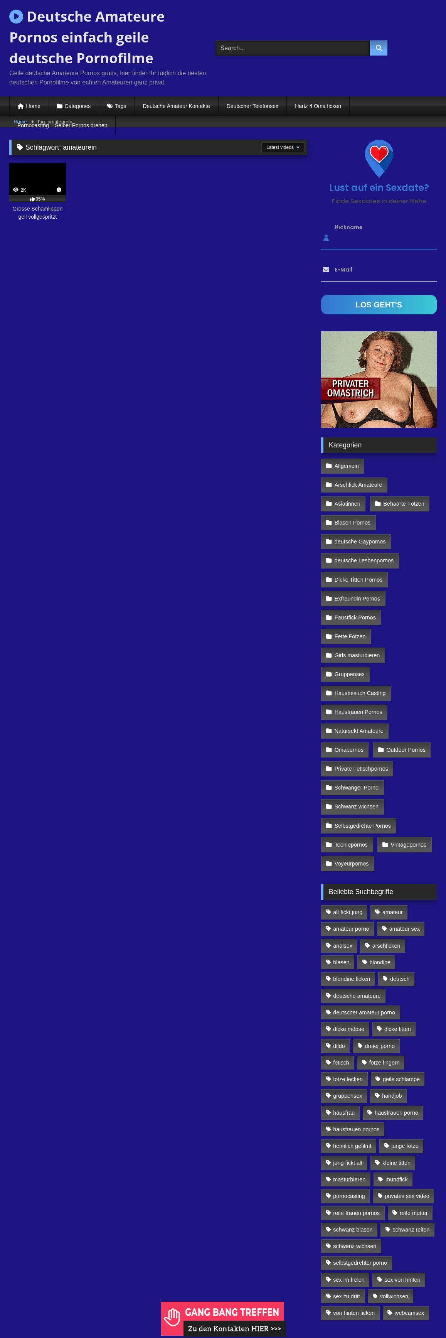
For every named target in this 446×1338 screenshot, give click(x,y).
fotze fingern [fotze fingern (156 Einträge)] (384, 997)
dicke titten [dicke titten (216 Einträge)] (397, 963)
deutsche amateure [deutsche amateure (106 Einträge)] (356, 930)
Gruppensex (349, 632)
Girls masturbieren (357, 615)
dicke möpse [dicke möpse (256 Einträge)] (348, 963)
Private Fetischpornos (361, 716)
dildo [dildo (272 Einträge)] (339, 980)
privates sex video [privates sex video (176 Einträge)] (407, 1130)
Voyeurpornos (351, 799)
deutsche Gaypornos (359, 515)
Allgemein (346, 465)
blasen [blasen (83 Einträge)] (341, 897)
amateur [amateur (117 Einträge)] (392, 847)
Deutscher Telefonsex (252, 106)
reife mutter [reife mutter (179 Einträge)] (414, 1147)
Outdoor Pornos (404, 699)
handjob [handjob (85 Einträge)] (392, 1030)
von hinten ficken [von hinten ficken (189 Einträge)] (354, 1247)
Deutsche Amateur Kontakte (176, 106)
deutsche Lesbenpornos (364, 532)
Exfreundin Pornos (357, 565)
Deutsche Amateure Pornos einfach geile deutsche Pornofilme (87, 37)
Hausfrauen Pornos (358, 666)
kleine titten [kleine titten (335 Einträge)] (396, 1097)
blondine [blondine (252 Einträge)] (380, 897)
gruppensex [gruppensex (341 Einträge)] (347, 1030)
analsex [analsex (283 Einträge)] (342, 880)
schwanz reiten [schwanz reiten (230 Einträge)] (411, 1164)
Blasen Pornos (352, 499)
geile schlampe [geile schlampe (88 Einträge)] (401, 1014)
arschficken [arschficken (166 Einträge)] (386, 880)
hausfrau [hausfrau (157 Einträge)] (344, 1047)
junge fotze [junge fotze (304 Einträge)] (404, 1080)
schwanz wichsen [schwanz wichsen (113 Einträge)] (354, 1181)
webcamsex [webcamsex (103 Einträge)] (409, 1247)
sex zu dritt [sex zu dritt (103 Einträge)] (346, 1231)
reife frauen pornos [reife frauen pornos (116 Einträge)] (356, 1147)
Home (33, 106)
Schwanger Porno (356, 732)
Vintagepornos (407, 783)
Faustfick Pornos (354, 582)
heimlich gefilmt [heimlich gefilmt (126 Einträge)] (352, 1080)
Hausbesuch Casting (359, 649)
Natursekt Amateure (358, 682)
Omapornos (348, 699)
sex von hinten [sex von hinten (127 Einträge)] (403, 1214)
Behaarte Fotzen (402, 482)
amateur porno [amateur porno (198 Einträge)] (351, 863)
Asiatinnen (347, 482)
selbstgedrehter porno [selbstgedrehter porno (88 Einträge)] (360, 1197)
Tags (120, 106)
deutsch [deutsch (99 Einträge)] (399, 913)
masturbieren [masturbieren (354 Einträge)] (349, 1113)
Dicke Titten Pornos (358, 549)
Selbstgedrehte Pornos (362, 766)
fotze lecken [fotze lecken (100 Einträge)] (348, 1014)
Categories (78, 106)
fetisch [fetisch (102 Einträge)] (341, 997)
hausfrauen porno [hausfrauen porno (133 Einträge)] (396, 1047)
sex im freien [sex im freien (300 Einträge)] (349, 1214)
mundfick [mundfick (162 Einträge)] (396, 1113)
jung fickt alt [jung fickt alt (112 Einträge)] (347, 1097)
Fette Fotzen (349, 599)
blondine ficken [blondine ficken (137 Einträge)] (351, 913)
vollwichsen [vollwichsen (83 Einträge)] (394, 1231)
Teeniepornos (350, 783)
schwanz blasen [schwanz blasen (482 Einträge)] (352, 1164)
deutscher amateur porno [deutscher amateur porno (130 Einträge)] (364, 946)
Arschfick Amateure (404, 465)
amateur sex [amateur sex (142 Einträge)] (404, 863)
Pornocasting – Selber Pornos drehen (62, 125)
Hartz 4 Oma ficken (318, 106)
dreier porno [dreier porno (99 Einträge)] (380, 980)
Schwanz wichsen (356, 749)
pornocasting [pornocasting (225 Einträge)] (349, 1130)
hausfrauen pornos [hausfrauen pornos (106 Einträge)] (356, 1064)
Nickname (349, 227)
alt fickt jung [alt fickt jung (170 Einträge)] (347, 847)
